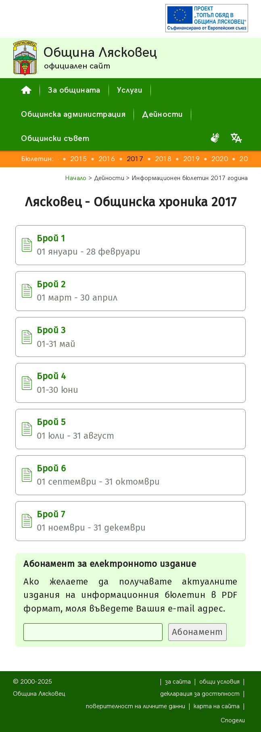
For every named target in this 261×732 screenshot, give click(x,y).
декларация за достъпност (200, 694)
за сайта (178, 682)
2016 (106, 159)
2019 (191, 159)
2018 (163, 159)
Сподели (233, 720)
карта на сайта (217, 706)
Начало (76, 178)
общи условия (219, 682)
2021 (247, 159)
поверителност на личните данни (135, 706)
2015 (78, 159)
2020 (219, 159)
